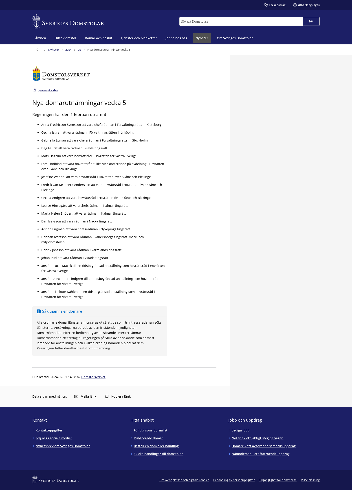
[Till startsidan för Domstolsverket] (124, 73)
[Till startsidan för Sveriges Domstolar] (68, 21)
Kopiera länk (118, 396)
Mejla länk (85, 396)
